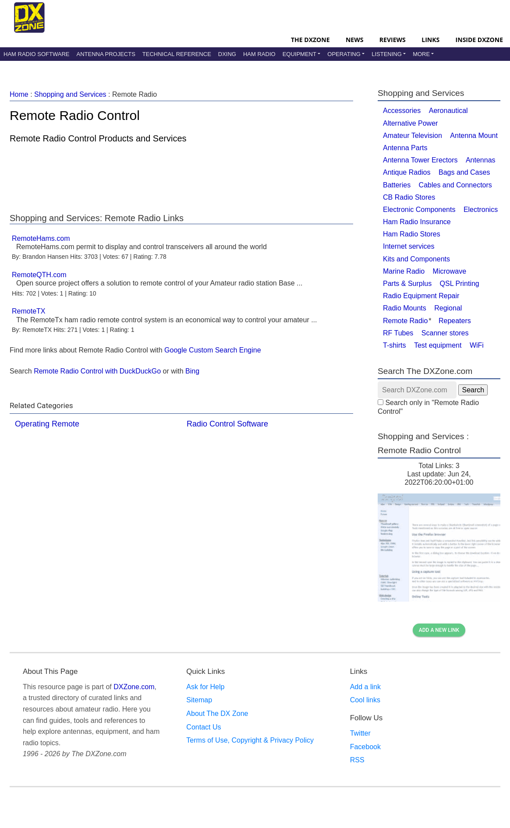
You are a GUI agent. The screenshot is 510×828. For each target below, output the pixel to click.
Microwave (449, 271)
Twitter (360, 733)
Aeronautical (448, 110)
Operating (344, 54)
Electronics (481, 209)
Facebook (365, 746)
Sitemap (199, 700)
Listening (387, 54)
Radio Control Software (227, 423)
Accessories (402, 110)
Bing (192, 371)
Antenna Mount (474, 135)
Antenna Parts (405, 148)
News (354, 39)
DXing (227, 54)
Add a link (365, 687)
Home (19, 94)
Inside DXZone (479, 39)
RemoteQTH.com (39, 274)
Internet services (408, 246)
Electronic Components (419, 209)
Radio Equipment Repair (421, 295)
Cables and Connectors (455, 185)
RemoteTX (28, 311)
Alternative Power (410, 123)
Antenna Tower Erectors (420, 160)
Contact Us (203, 727)
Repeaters (455, 320)
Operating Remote (47, 423)
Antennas (481, 160)
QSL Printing (459, 283)
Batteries (397, 185)
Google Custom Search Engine (212, 350)
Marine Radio (404, 271)
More (421, 54)
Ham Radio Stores (411, 234)
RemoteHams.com (41, 238)
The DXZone (310, 39)
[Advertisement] (181, 176)
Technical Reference (176, 54)
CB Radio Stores (409, 197)
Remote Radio (405, 320)
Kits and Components (416, 259)
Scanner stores (445, 333)
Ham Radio (259, 54)
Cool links (365, 700)
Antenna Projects (105, 54)
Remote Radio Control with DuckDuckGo (97, 371)
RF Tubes (398, 333)
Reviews (392, 39)
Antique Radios (407, 172)
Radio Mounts (404, 308)
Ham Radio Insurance (417, 221)
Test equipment (438, 345)
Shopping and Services (70, 94)
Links (430, 39)
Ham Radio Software (36, 54)
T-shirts (394, 345)
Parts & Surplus (407, 283)
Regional (448, 308)
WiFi (477, 345)
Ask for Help (205, 687)
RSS (357, 760)
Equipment (299, 54)
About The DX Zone (217, 713)
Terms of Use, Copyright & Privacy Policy (250, 740)
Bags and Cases (464, 172)
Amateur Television (412, 135)
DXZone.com (133, 687)
